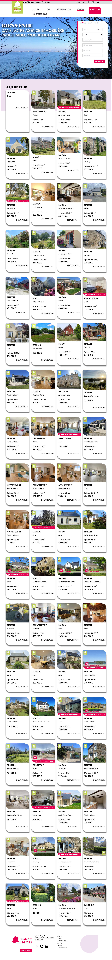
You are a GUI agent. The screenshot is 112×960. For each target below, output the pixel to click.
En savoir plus (21, 108)
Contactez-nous (40, 14)
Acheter (80, 9)
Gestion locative (63, 9)
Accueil (36, 9)
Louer (47, 9)
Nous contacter (25, 950)
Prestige (95, 9)
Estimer (96, 23)
